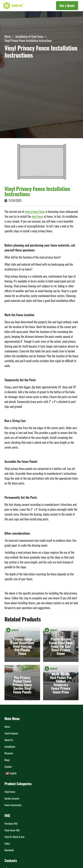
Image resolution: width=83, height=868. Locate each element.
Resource (8, 753)
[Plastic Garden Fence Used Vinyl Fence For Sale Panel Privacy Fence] (61, 644)
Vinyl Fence (9, 792)
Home (7, 726)
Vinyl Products (11, 733)
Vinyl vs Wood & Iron (14, 837)
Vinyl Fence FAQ (11, 830)
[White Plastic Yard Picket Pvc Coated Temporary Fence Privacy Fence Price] (61, 682)
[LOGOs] (13, 5)
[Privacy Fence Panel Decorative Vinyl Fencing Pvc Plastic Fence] (22, 644)
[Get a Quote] (67, 5)
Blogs (7, 760)
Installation (9, 746)
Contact (8, 766)
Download (9, 850)
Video (7, 843)
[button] (40, 5)
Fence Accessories (13, 805)
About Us (8, 740)
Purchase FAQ (10, 823)
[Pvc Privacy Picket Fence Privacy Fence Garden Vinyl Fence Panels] (22, 682)
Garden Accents (11, 798)
